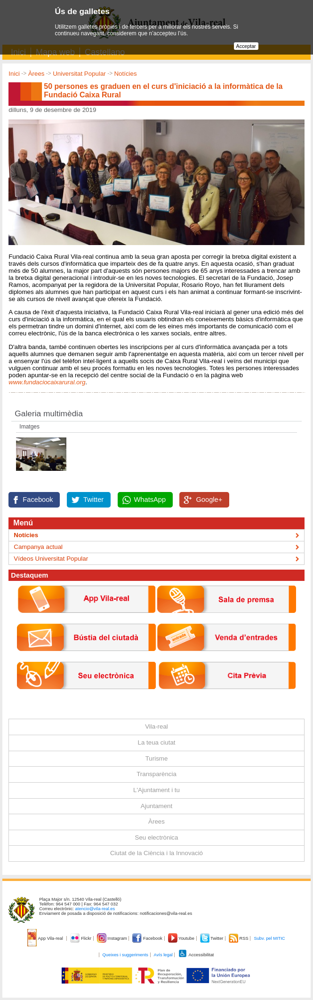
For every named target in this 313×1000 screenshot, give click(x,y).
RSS (239, 938)
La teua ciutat (156, 742)
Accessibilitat (196, 954)
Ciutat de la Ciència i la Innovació (156, 853)
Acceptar (246, 46)
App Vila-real (45, 938)
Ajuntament (156, 806)
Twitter (93, 499)
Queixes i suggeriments (125, 954)
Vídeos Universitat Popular (51, 558)
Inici (14, 73)
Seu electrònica (156, 837)
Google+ (209, 499)
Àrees (36, 73)
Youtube (182, 938)
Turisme (156, 758)
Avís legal (163, 954)
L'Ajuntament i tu (156, 790)
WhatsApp (150, 499)
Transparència (156, 774)
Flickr (81, 938)
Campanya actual (38, 546)
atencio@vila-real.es (95, 908)
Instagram (112, 938)
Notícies (125, 73)
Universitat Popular (79, 73)
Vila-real (156, 726)
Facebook (38, 499)
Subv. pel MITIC (269, 938)
